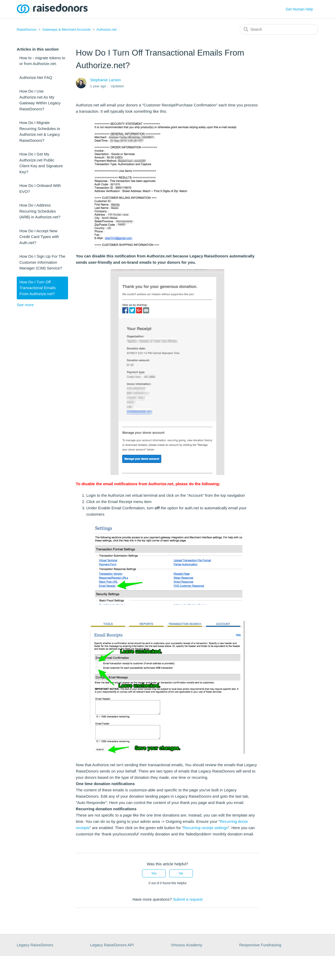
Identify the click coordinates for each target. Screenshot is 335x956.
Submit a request (187, 899)
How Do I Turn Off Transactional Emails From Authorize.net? (37, 288)
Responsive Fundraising (260, 945)
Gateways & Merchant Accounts (66, 29)
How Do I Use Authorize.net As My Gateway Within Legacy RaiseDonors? (40, 100)
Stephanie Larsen (105, 80)
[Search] (279, 29)
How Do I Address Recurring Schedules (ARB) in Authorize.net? (39, 211)
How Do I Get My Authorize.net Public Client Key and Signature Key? (41, 163)
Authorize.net (106, 29)
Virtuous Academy (186, 945)
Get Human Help (299, 9)
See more (25, 305)
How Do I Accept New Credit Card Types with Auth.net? (39, 237)
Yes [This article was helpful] (154, 873)
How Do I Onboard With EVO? (40, 188)
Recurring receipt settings (205, 827)
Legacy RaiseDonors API (112, 945)
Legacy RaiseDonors (35, 945)
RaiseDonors (26, 29)
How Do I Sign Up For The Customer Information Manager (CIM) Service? (42, 262)
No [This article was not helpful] (181, 873)
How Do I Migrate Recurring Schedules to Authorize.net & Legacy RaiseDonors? (39, 131)
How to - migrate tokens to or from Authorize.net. (42, 61)
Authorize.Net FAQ (35, 77)
